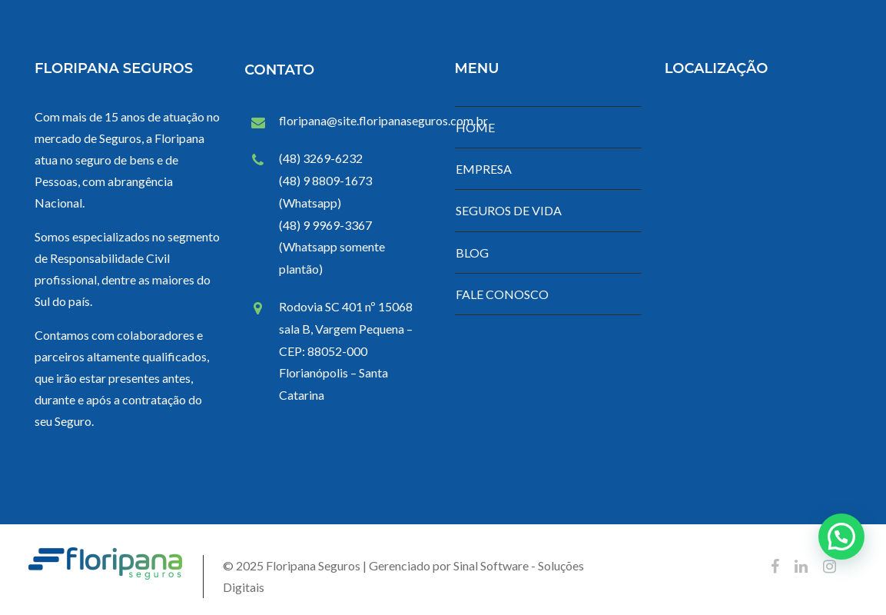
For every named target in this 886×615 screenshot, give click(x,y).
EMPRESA (484, 168)
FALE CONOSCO (502, 294)
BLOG (472, 252)
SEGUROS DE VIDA (509, 210)
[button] (841, 537)
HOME (475, 127)
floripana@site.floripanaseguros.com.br (383, 120)
